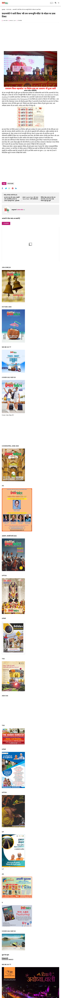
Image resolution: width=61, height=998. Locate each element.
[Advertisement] (30, 37)
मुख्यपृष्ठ (3, 9)
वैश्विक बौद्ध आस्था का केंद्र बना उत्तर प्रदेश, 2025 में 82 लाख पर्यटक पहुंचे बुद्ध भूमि (48, 198)
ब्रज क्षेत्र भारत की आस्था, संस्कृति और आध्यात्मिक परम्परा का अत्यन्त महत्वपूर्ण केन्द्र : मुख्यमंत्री (12, 198)
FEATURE (8, 9)
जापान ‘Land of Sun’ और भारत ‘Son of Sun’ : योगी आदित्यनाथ (30, 197)
